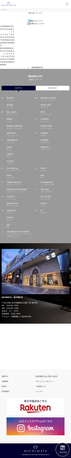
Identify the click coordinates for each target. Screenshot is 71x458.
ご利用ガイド (41, 386)
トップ (3, 10)
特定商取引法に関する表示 (47, 376)
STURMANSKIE (55, 183)
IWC (21, 226)
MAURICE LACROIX (55, 99)
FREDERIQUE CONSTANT (21, 190)
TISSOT (55, 204)
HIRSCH (21, 218)
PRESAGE (55, 141)
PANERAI (55, 134)
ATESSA (21, 106)
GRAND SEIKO (21, 204)
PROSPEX (55, 148)
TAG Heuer (55, 190)
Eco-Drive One (21, 169)
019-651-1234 (12, 305)
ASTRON (21, 99)
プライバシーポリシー (45, 381)
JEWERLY (52, 88)
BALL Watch (21, 113)
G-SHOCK (21, 197)
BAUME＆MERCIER (21, 127)
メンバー (39, 391)
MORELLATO (55, 106)
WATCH (18, 88)
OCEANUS (55, 120)
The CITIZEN (55, 197)
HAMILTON (21, 212)
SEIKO (55, 169)
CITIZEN (21, 162)
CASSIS (21, 155)
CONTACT (5, 391)
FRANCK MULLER (21, 183)
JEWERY (5, 381)
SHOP (4, 386)
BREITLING (21, 134)
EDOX (21, 176)
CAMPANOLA (21, 141)
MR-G (55, 113)
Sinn (55, 176)
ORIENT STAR (55, 127)
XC (55, 212)
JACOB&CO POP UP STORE (21, 234)
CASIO (21, 148)
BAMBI (21, 120)
